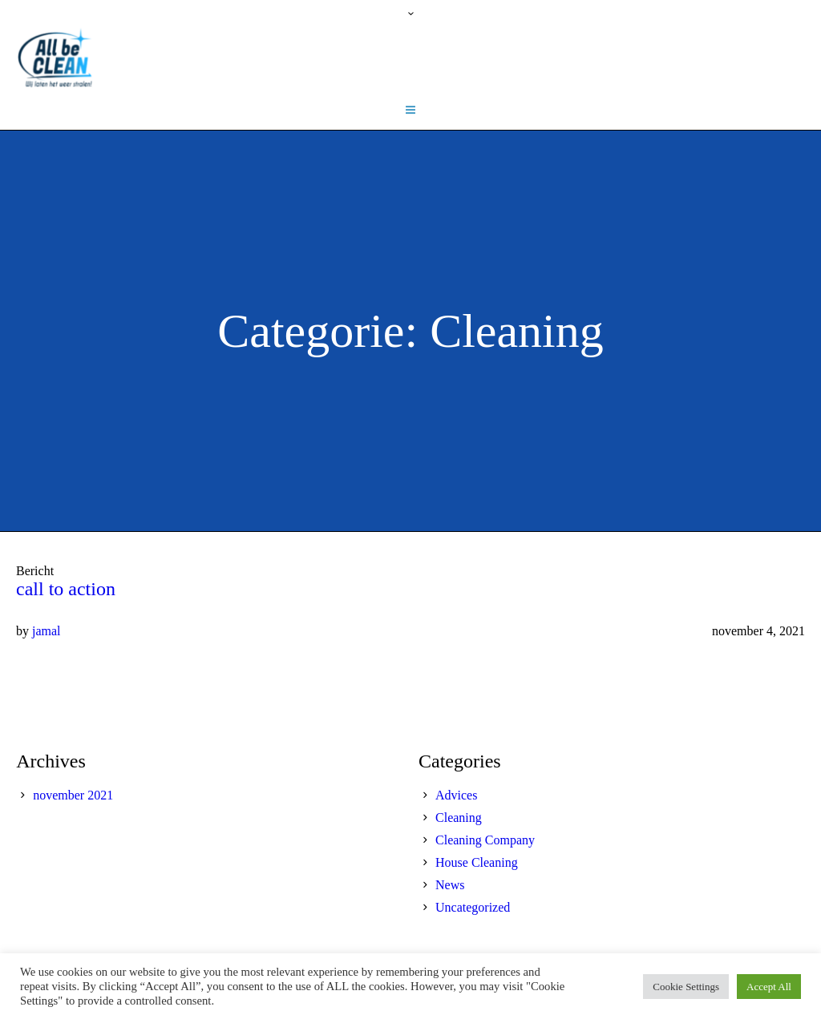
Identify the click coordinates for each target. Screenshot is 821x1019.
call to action (65, 588)
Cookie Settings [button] (686, 987)
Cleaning (458, 817)
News (449, 885)
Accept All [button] (768, 987)
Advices (456, 795)
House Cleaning (476, 862)
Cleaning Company (485, 840)
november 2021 (73, 795)
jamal (46, 631)
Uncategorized (472, 907)
